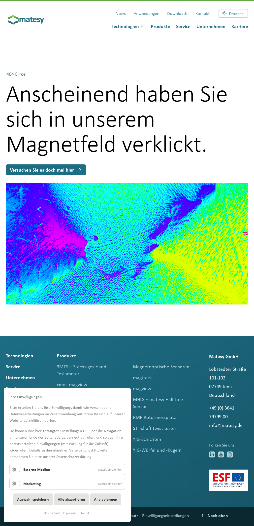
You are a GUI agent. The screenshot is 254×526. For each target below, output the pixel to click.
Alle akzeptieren (71, 499)
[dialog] (128, 26)
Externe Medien (36, 469)
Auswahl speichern (33, 499)
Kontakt (85, 513)
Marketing (32, 484)
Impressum (70, 513)
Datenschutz (52, 513)
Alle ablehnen (105, 499)
